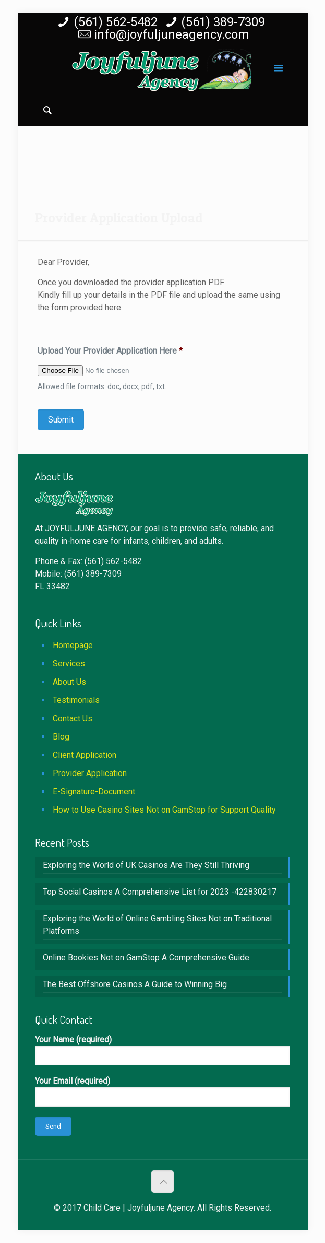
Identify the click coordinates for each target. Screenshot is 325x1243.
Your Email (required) (162, 1091)
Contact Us (72, 718)
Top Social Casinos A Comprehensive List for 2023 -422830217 (159, 892)
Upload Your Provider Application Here (110, 351)
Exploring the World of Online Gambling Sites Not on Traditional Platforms (157, 924)
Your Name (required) (162, 1050)
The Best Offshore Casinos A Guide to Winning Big (135, 984)
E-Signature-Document (94, 791)
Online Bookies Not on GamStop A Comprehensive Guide (146, 958)
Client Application (84, 755)
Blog (61, 737)
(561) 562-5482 (116, 22)
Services (69, 664)
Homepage (73, 645)
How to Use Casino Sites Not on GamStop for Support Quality (164, 810)
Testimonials (76, 700)
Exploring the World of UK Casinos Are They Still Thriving (146, 865)
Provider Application (90, 773)
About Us (69, 682)
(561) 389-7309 (223, 22)
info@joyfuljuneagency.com (171, 34)
